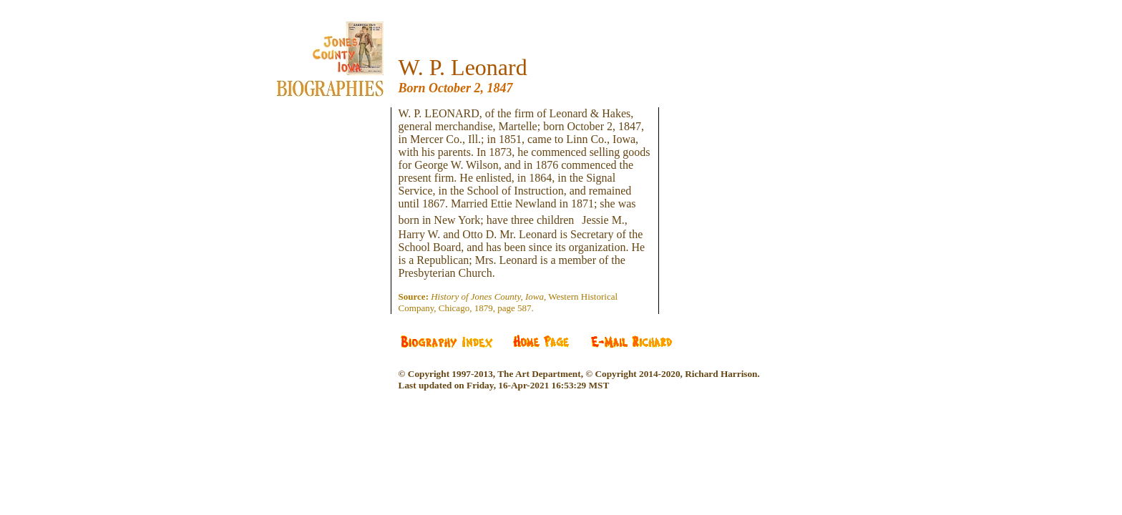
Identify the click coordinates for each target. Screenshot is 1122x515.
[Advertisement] (341, 193)
